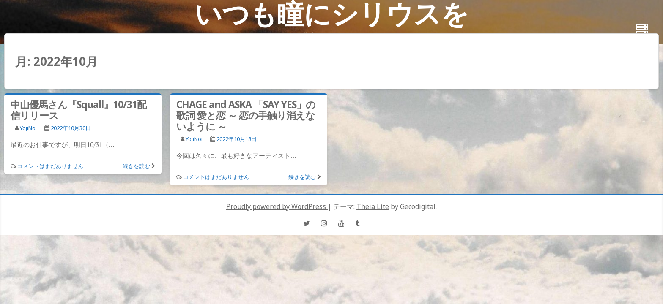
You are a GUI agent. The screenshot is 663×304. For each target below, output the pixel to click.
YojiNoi (28, 128)
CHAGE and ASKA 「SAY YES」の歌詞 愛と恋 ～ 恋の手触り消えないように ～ (245, 115)
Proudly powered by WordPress (277, 206)
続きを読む (136, 166)
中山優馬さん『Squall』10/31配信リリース (78, 110)
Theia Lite (372, 206)
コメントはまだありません (50, 166)
